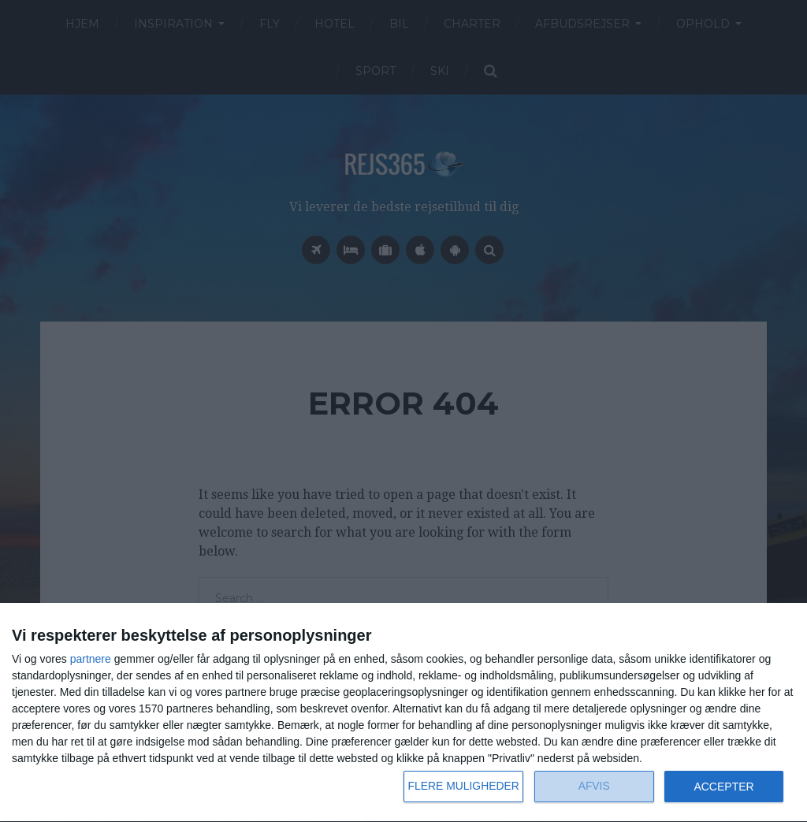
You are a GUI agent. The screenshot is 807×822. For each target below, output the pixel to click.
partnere (90, 658)
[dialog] (403, 713)
